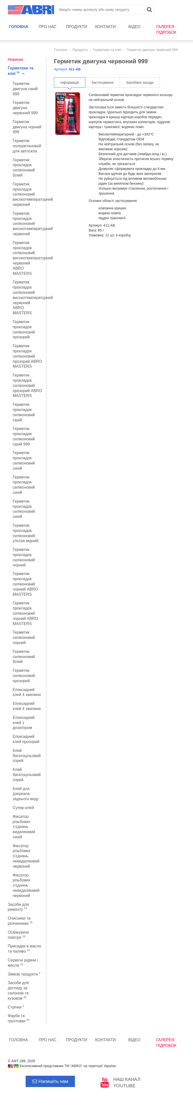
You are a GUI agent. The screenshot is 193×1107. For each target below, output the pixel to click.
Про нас (47, 27)
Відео (134, 27)
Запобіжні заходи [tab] (139, 82)
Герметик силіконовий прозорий (24, 675)
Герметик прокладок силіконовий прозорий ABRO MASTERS (27, 356)
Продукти (76, 27)
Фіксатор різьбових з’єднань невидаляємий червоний (26, 856)
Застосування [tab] (102, 82)
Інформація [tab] (69, 82)
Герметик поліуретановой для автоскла (27, 146)
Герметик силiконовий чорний (24, 637)
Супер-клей (23, 808)
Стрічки (16, 1007)
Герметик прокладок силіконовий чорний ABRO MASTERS (25, 584)
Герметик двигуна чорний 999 (27, 127)
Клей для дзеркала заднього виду (26, 794)
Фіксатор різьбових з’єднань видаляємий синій (24, 826)
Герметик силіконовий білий (24, 656)
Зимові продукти (24, 974)
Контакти (105, 27)
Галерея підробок (166, 29)
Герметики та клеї (107, 50)
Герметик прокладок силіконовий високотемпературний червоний (33, 194)
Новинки (15, 59)
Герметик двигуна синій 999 (25, 89)
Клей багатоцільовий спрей (27, 755)
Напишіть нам (50, 1081)
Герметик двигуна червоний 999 (25, 107)
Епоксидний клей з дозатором (24, 722)
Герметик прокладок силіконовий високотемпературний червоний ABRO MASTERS (33, 258)
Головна (18, 27)
